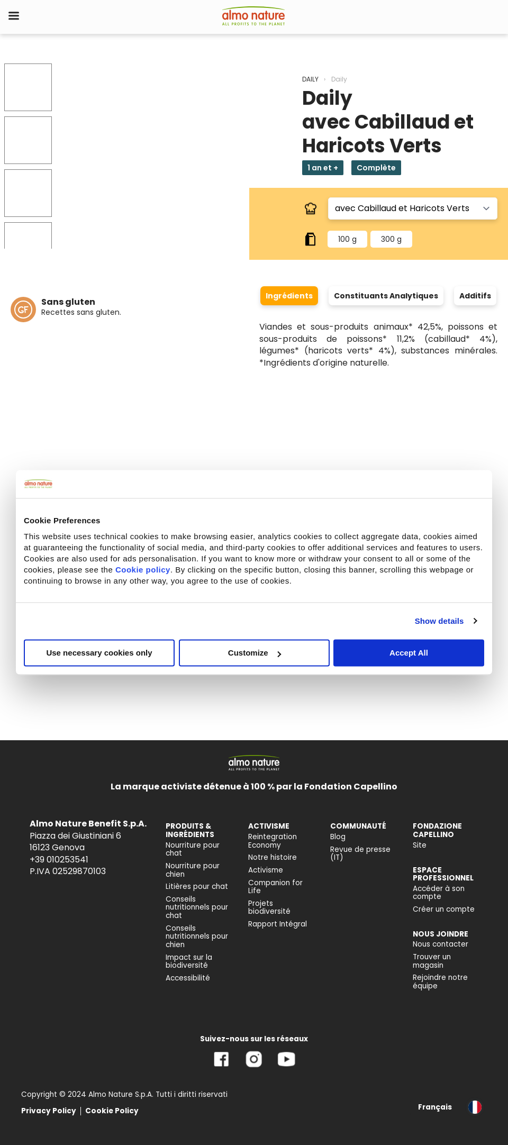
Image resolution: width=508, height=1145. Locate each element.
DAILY (310, 79)
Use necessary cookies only (99, 652)
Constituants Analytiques (386, 295)
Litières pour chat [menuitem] (197, 887)
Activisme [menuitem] (265, 870)
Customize (254, 652)
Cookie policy (142, 569)
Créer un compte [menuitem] (444, 909)
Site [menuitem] (420, 845)
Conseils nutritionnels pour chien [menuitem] (197, 936)
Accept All (408, 652)
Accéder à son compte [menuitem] (439, 893)
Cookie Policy (112, 1111)
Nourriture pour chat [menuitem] (193, 849)
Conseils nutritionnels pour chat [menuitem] (197, 907)
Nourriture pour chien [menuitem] (193, 870)
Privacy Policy (48, 1111)
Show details (439, 620)
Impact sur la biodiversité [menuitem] (189, 961)
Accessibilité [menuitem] (188, 978)
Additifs (475, 295)
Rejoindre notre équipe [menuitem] (440, 982)
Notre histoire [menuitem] (272, 857)
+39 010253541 (59, 859)
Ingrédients (289, 295)
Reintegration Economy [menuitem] (272, 841)
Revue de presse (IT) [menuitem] (360, 853)
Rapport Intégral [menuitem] (277, 924)
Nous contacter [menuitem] (440, 944)
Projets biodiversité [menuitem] (269, 907)
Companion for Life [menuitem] (275, 887)
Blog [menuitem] (338, 837)
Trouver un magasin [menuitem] (432, 961)
